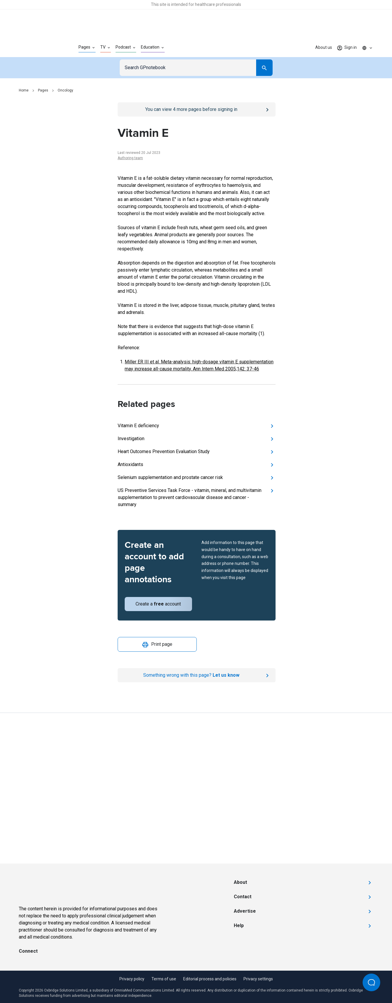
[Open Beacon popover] (371, 982)
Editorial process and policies (209, 979)
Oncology (65, 90)
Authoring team (130, 158)
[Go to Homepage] (39, 47)
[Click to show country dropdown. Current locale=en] (367, 47)
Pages (43, 90)
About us (323, 47)
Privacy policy (131, 979)
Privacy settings (258, 979)
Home (24, 90)
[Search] (264, 67)
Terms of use (163, 979)
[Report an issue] (197, 675)
